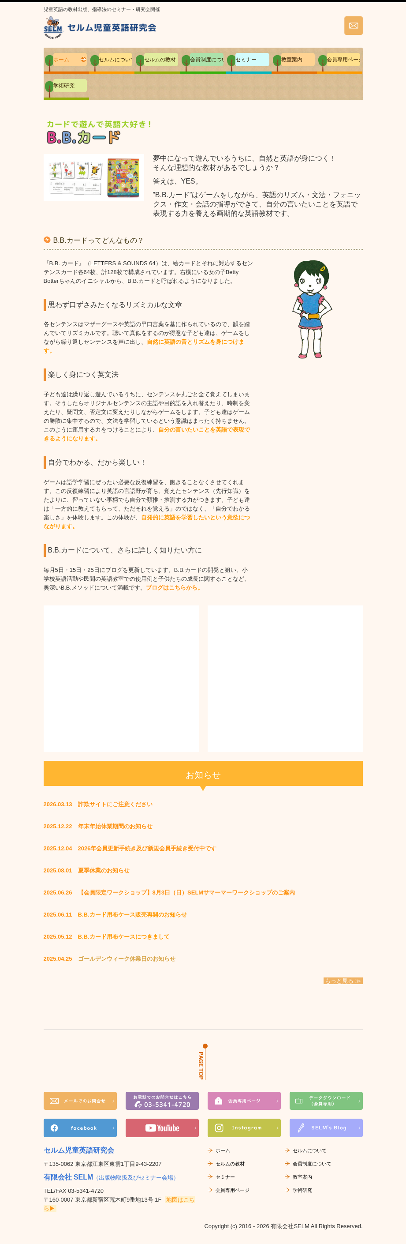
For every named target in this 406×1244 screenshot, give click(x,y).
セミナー (246, 59)
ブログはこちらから (171, 587)
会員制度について (206, 59)
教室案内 (291, 59)
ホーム (61, 59)
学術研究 (63, 86)
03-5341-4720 (86, 1191)
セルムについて (115, 59)
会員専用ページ (343, 59)
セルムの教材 (160, 59)
